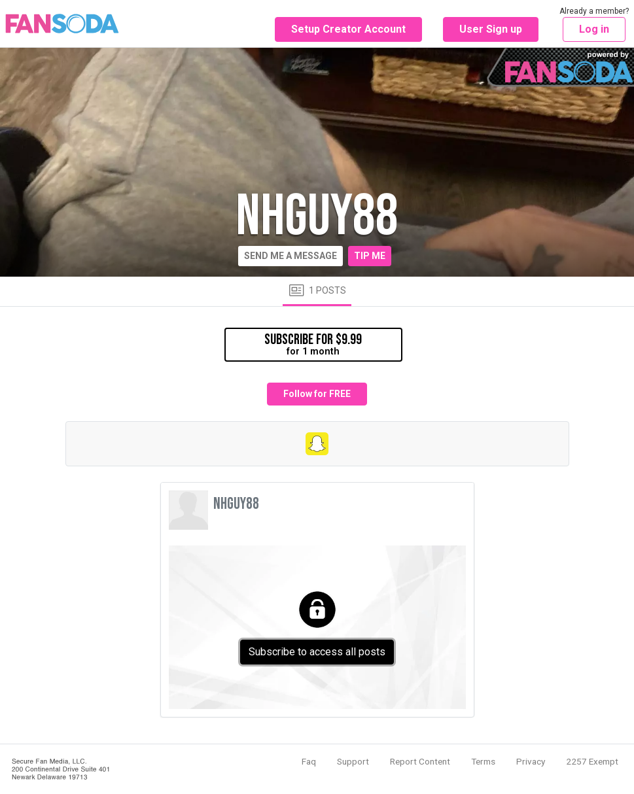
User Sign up (490, 29)
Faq (309, 761)
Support (353, 761)
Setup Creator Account (348, 29)
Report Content (420, 761)
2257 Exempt (592, 761)
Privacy (530, 761)
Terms (483, 761)
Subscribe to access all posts (317, 652)
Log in (594, 29)
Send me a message (290, 255)
